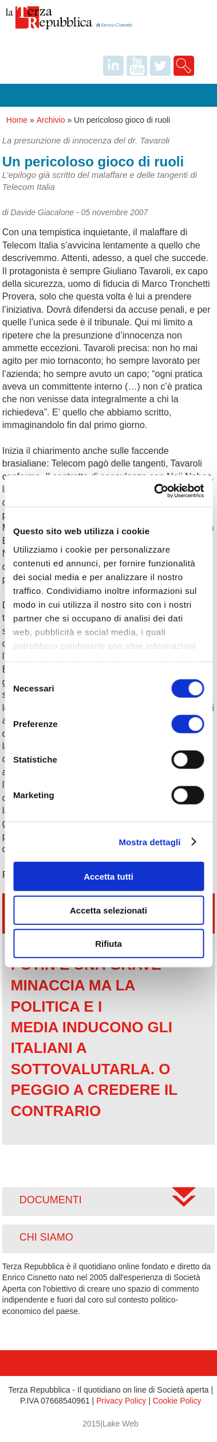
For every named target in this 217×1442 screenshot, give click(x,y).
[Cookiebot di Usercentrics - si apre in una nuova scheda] (155, 490)
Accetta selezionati (108, 910)
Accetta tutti (108, 876)
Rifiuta (108, 944)
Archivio (51, 120)
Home (16, 120)
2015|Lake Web (110, 1423)
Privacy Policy (121, 1400)
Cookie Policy (177, 1400)
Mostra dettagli (149, 841)
